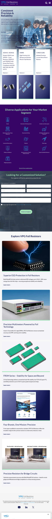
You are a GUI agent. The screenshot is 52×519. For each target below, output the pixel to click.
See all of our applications (25, 168)
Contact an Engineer (26, 211)
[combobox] (26, 195)
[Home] (9, 3)
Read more (5, 72)
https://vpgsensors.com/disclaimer (28, 502)
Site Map (39, 514)
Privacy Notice (20, 204)
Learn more (6, 285)
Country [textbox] (4, 195)
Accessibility (32, 514)
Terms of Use (28, 204)
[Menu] (49, 3)
